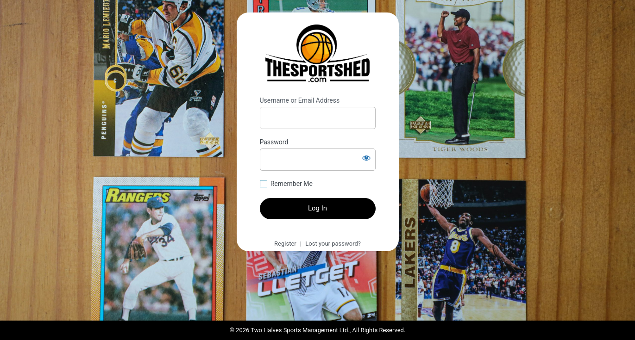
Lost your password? (333, 243)
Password (274, 142)
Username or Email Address (300, 100)
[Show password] (366, 157)
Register (285, 243)
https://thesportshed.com (317, 55)
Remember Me (291, 183)
